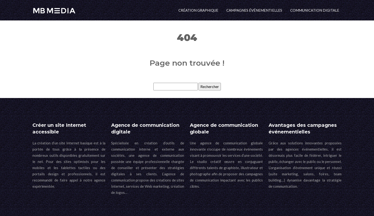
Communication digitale (314, 10)
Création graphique (198, 10)
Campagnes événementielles (254, 10)
